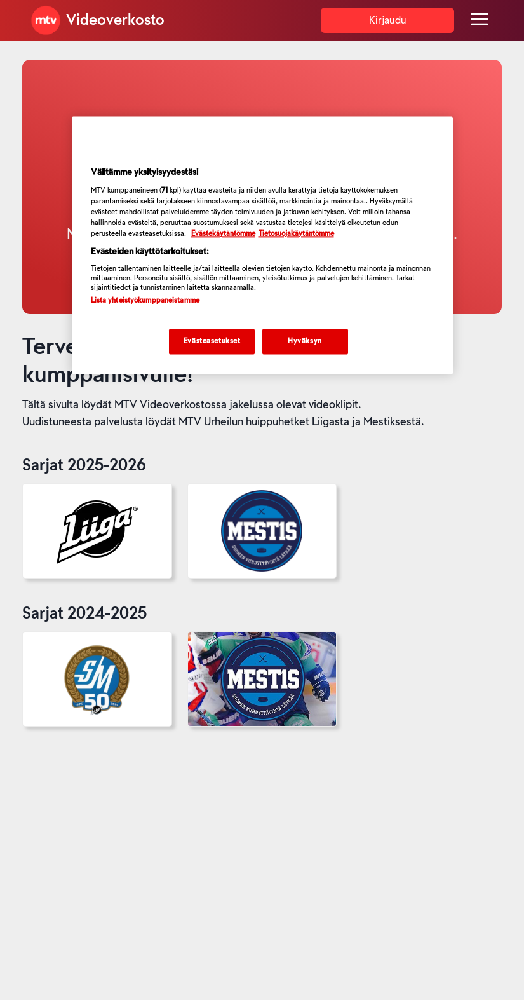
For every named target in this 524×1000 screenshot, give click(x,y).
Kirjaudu (387, 20)
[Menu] (479, 20)
